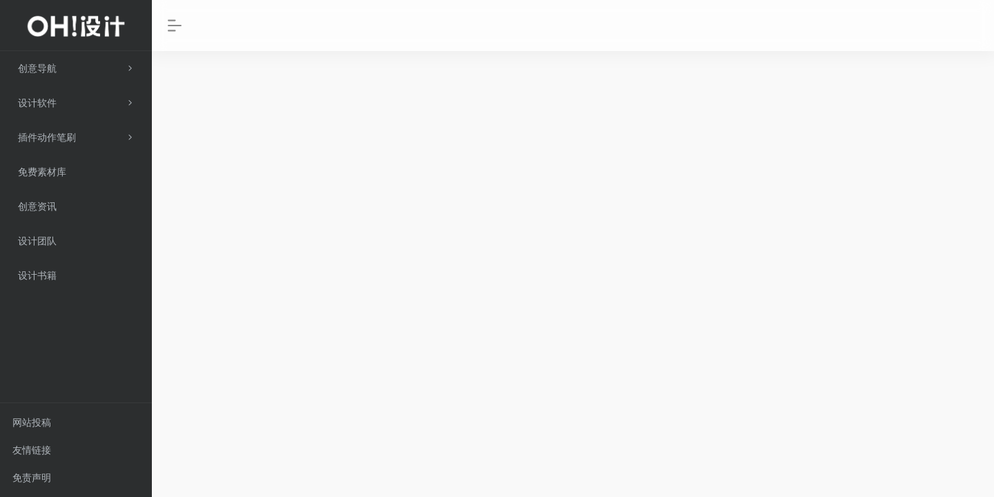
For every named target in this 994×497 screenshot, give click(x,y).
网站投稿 (31, 422)
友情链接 (31, 450)
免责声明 (31, 477)
